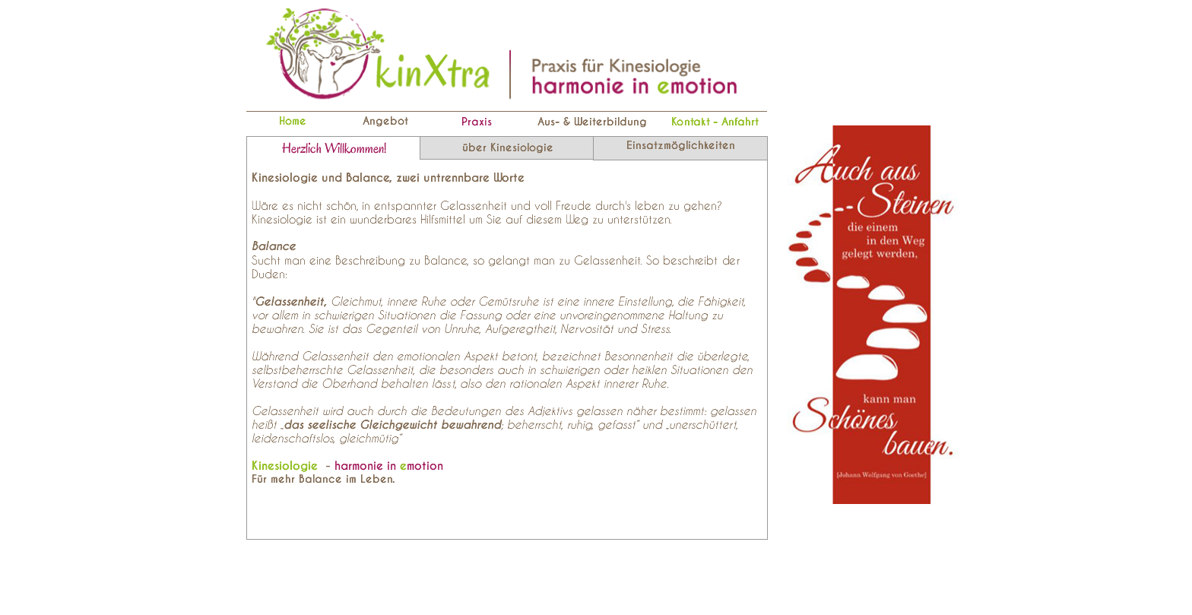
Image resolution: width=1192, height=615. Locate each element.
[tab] (333, 148)
